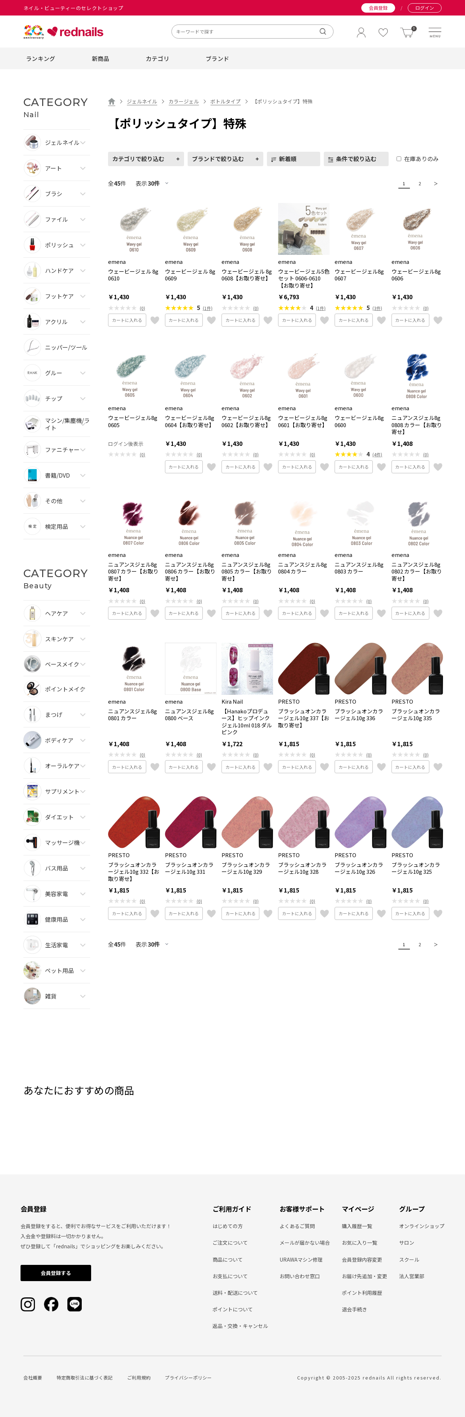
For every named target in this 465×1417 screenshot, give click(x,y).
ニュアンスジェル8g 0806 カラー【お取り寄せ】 (190, 571)
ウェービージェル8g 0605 (132, 421)
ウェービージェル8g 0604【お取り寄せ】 (189, 421)
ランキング (40, 58)
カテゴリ (157, 58)
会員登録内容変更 (362, 1259)
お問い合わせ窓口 (300, 1276)
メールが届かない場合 (305, 1242)
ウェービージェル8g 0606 (416, 275)
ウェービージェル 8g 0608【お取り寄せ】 (247, 275)
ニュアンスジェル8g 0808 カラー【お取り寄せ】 (417, 424)
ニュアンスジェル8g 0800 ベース (189, 715)
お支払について (230, 1276)
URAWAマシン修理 (301, 1259)
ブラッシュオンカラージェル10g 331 (189, 868)
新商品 (100, 58)
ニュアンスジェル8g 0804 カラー (302, 568)
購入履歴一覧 (357, 1226)
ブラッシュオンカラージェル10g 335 (416, 715)
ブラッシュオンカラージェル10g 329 (246, 868)
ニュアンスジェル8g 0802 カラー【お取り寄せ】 (417, 571)
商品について (228, 1259)
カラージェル (184, 101)
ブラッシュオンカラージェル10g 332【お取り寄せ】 (133, 871)
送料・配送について (235, 1292)
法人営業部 (411, 1276)
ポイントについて (233, 1309)
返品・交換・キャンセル (240, 1325)
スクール (409, 1259)
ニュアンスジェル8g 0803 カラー (359, 568)
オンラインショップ (421, 1226)
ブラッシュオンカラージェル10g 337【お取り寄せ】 (303, 718)
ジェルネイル (142, 101)
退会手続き (354, 1309)
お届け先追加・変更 (364, 1276)
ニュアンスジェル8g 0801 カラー (132, 715)
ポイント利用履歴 (362, 1292)
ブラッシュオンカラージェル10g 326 (359, 868)
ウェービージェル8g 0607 (359, 275)
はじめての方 (228, 1226)
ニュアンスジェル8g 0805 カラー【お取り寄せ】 (247, 571)
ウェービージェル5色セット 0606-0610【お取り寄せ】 (304, 278)
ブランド (217, 58)
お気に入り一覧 (359, 1242)
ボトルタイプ (225, 101)
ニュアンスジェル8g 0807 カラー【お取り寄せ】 (133, 571)
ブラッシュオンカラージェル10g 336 (359, 715)
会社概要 (32, 1377)
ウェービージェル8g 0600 (359, 421)
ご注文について (230, 1242)
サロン (406, 1242)
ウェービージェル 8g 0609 (190, 275)
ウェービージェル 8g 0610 (133, 275)
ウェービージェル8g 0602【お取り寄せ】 (246, 421)
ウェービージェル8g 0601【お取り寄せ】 (302, 421)
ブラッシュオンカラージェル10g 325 (416, 868)
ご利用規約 (139, 1377)
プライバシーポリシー (188, 1377)
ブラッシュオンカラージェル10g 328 (302, 868)
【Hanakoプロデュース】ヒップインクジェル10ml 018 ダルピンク (247, 722)
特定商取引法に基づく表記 (85, 1377)
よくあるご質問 (297, 1226)
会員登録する (56, 1272)
